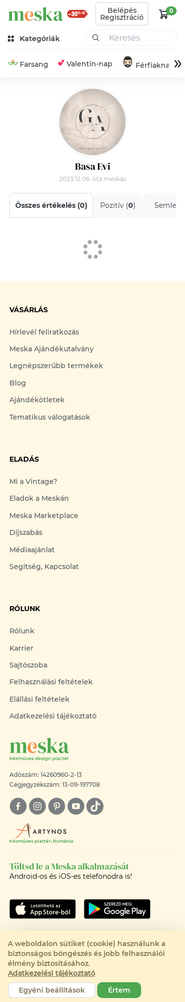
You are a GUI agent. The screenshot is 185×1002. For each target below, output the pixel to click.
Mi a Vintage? (33, 481)
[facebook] (18, 806)
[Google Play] (42, 909)
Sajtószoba (28, 665)
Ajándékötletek (37, 399)
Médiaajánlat (32, 549)
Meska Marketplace (43, 515)
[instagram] (37, 806)
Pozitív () (118, 205)
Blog (17, 383)
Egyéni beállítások (52, 990)
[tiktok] (95, 806)
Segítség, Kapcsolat (44, 566)
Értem (119, 990)
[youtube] (75, 806)
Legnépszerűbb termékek (56, 365)
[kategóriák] (35, 39)
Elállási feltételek (39, 699)
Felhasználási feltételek (51, 681)
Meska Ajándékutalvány (51, 348)
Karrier (21, 648)
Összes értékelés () (51, 205)
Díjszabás (25, 532)
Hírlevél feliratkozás (44, 332)
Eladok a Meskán (39, 498)
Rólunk (22, 630)
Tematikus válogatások (49, 417)
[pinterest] (56, 806)
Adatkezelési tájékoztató (53, 716)
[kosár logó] (164, 14)
